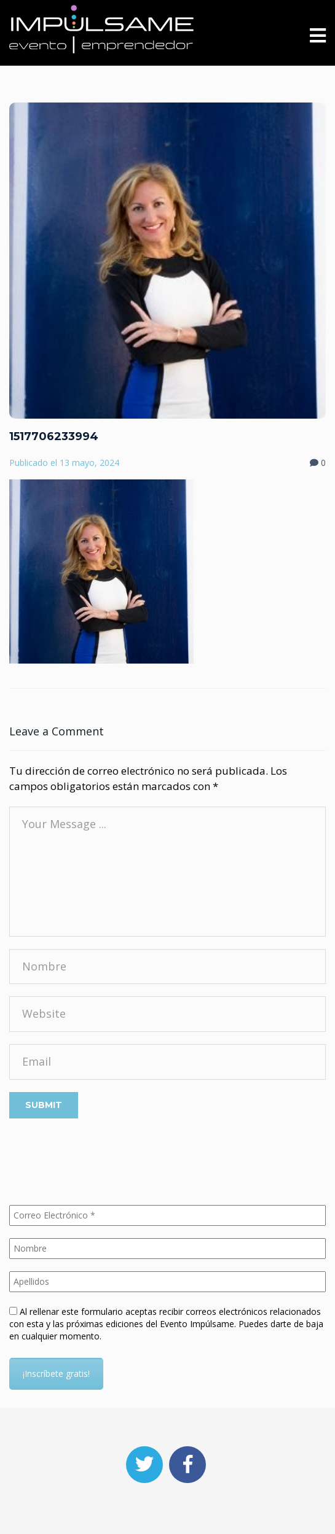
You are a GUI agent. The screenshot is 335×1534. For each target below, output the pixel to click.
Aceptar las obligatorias (62, 1515)
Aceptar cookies (158, 1515)
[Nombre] (167, 1248)
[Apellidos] (167, 1281)
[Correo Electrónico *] (167, 1215)
